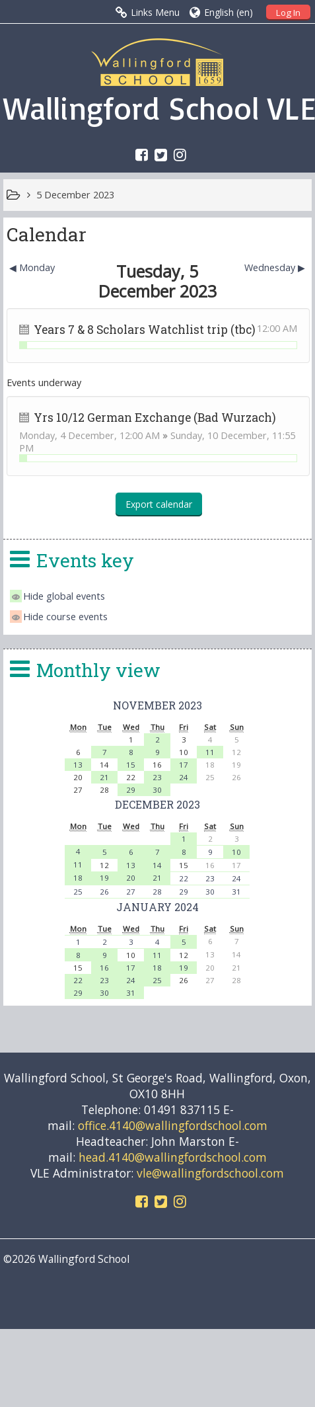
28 (157, 892)
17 (183, 765)
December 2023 (157, 804)
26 (104, 892)
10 (236, 852)
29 (130, 790)
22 (183, 878)
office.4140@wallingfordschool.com (172, 1125)
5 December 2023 (75, 194)
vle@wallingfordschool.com (210, 1173)
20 (130, 878)
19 (104, 878)
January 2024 (157, 907)
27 (130, 892)
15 (130, 765)
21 (104, 777)
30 (157, 790)
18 (78, 878)
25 (78, 892)
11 (210, 752)
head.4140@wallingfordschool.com (173, 1157)
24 (183, 777)
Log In (288, 13)
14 (157, 865)
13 (78, 765)
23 (157, 777)
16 (104, 968)
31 (236, 892)
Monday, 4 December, (69, 435)
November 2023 (157, 705)
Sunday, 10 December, (221, 435)
